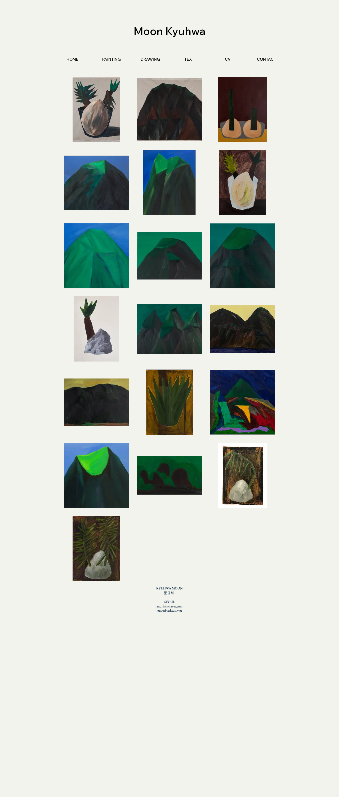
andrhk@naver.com (169, 606)
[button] (111, 59)
